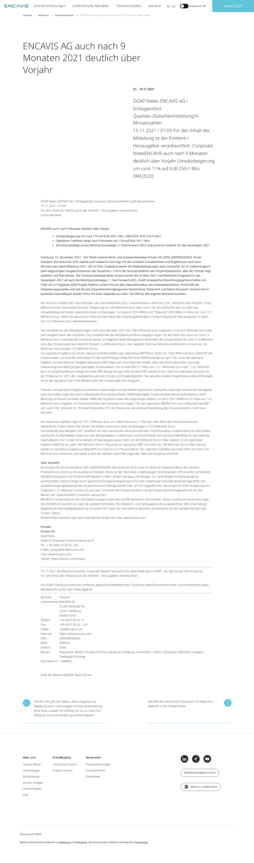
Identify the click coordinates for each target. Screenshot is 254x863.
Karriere (155, 6)
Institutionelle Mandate (92, 6)
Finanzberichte (95, 770)
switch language (204, 786)
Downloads (93, 776)
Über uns (29, 757)
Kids (25, 795)
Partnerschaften (129, 6)
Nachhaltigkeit (32, 788)
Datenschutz (141, 842)
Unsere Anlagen (33, 782)
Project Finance (63, 770)
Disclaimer (81, 842)
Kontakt (233, 6)
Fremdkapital (62, 757)
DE (167, 6)
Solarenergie (31, 770)
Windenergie (31, 776)
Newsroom (43, 15)
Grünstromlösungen (50, 6)
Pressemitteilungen (64, 15)
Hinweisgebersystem (200, 772)
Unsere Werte (32, 764)
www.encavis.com (134, 517)
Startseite (28, 15)
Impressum (65, 842)
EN (173, 6)
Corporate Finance (65, 764)
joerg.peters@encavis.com (67, 549)
